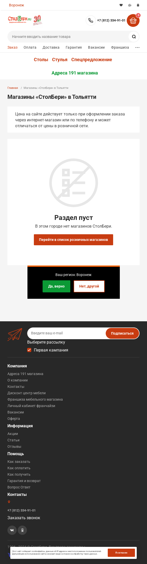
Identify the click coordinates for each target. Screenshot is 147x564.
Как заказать (18, 462)
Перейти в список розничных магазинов (73, 240)
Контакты (15, 387)
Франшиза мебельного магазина (35, 399)
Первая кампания (51, 350)
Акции (12, 434)
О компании (17, 380)
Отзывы (14, 446)
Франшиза (120, 47)
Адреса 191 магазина (75, 73)
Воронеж (16, 5)
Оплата (30, 47)
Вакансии (96, 47)
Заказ (12, 47)
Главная (12, 88)
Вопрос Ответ (19, 487)
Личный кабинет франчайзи (31, 406)
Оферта (13, 419)
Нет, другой (89, 286)
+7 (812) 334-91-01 (111, 20)
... (137, 46)
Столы (41, 59)
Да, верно (56, 286)
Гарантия (74, 47)
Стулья (59, 59)
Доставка (51, 47)
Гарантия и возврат (24, 481)
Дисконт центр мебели (26, 393)
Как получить (19, 474)
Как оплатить (19, 468)
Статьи (13, 440)
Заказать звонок (23, 517)
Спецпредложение (91, 59)
